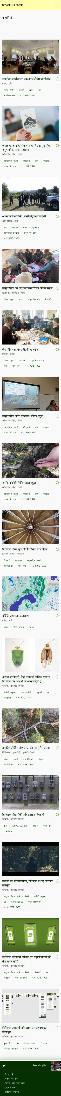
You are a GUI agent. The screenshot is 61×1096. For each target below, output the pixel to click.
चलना (6, 627)
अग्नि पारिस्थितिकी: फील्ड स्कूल (19, 482)
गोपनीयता (8, 831)
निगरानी (48, 300)
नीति (5, 366)
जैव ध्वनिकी (26, 692)
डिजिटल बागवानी (11, 1049)
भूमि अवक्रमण (21, 978)
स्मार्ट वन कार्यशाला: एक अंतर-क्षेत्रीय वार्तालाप (26, 79)
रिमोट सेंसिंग (9, 90)
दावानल (46, 161)
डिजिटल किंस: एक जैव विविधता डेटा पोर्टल (24, 549)
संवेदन (31, 627)
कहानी (16, 759)
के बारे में (9, 1074)
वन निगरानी (28, 759)
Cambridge (17, 902)
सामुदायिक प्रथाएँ (11, 161)
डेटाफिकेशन (8, 566)
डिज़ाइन (42, 759)
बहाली (21, 90)
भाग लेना (16, 366)
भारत (21, 300)
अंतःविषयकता (9, 96)
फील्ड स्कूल (9, 300)
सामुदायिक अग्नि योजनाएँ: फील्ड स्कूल (22, 416)
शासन (31, 90)
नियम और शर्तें (11, 1079)
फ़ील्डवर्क (26, 161)
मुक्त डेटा (8, 1043)
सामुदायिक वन (34, 300)
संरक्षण (35, 826)
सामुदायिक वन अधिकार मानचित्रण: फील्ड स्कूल (27, 288)
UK (48, 692)
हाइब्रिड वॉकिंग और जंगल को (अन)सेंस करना (26, 748)
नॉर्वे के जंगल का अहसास (15, 616)
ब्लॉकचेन (7, 698)
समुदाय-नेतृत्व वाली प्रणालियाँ (16, 897)
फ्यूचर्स (39, 692)
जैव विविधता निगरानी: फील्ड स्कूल (20, 349)
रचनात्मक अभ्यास (11, 233)
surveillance (20, 826)
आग (37, 161)
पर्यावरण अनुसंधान (31, 228)
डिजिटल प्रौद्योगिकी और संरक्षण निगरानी (23, 814)
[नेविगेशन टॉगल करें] (55, 5)
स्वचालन (18, 561)
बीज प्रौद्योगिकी (34, 902)
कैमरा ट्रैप (47, 826)
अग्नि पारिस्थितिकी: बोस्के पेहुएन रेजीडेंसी (24, 216)
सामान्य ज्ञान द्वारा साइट (15, 1083)
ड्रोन (40, 90)
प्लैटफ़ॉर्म (37, 973)
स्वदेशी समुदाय (10, 692)
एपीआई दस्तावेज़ (12, 1092)
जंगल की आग (10, 166)
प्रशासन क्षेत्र (10, 1088)
